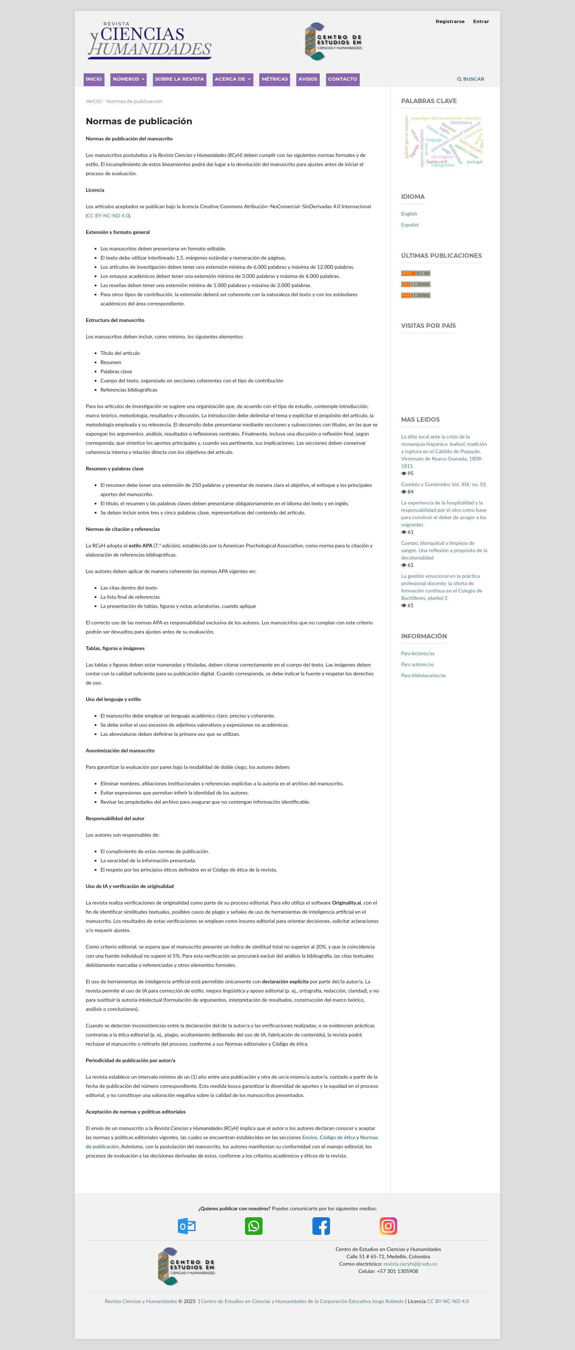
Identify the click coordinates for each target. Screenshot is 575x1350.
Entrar (481, 21)
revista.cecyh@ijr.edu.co (410, 1264)
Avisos (308, 79)
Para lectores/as (418, 653)
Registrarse (450, 21)
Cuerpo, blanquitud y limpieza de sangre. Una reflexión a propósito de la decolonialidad (444, 550)
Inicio (94, 79)
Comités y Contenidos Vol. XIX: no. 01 (443, 484)
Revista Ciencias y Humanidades (141, 1301)
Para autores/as (417, 664)
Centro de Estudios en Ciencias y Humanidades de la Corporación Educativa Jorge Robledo (302, 1301)
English (409, 213)
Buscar (470, 79)
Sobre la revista (179, 79)
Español (410, 224)
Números (126, 79)
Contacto (342, 79)
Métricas (275, 79)
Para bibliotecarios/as (423, 675)
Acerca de (231, 79)
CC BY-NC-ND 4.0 (108, 215)
